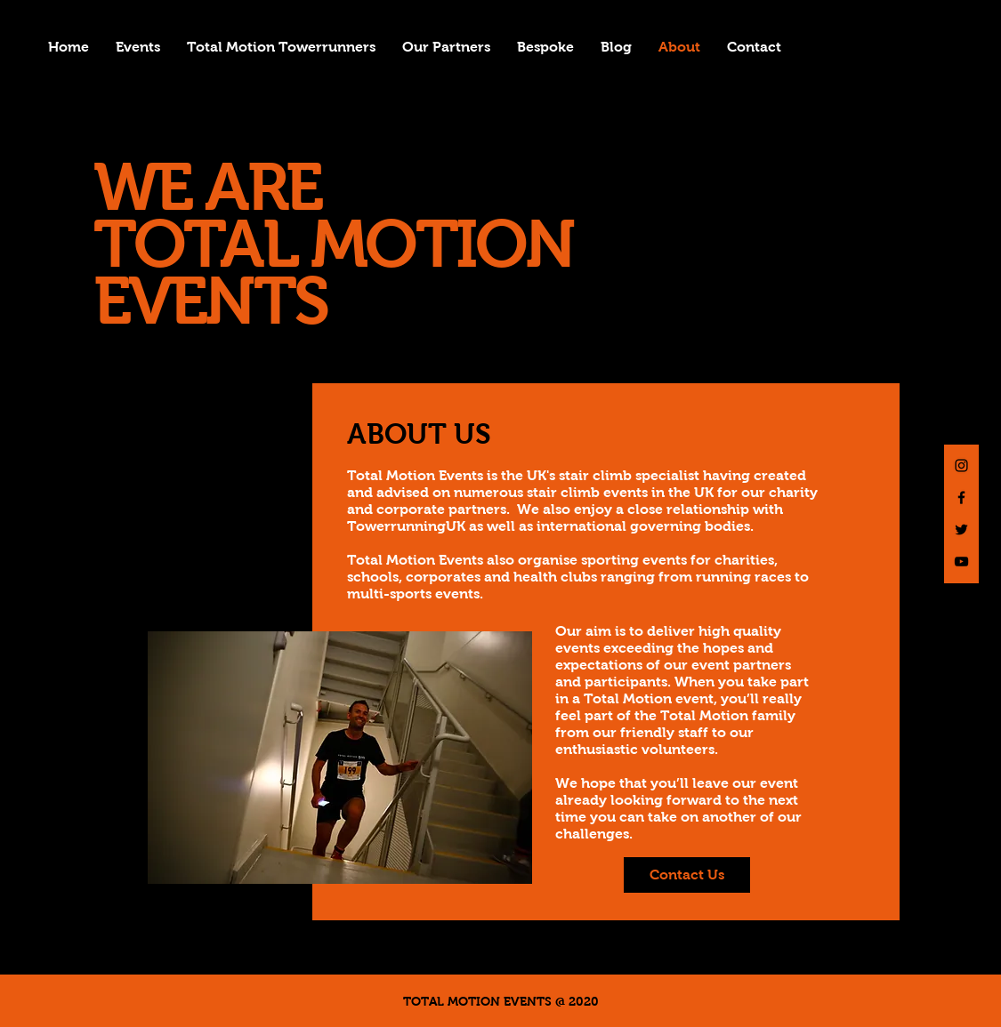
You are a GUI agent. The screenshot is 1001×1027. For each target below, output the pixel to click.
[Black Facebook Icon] (961, 497)
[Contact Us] (687, 875)
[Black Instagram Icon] (961, 465)
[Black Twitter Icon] (961, 529)
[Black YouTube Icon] (961, 561)
